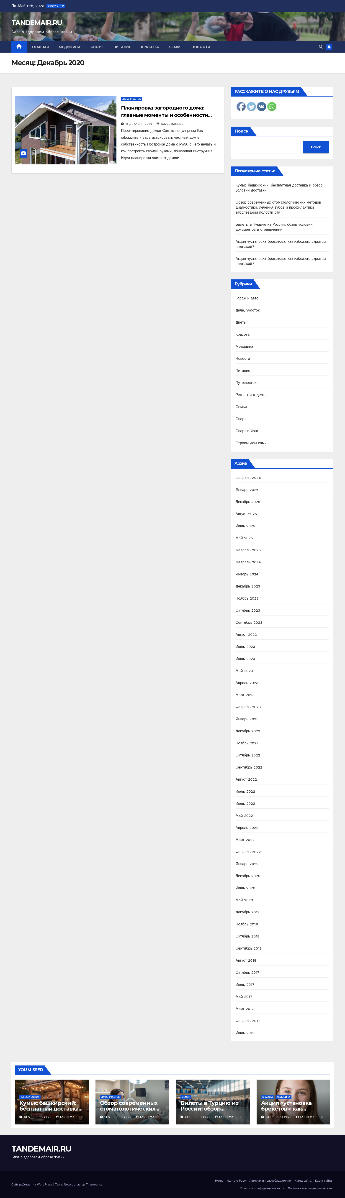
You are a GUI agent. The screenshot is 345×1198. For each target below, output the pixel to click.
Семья (175, 47)
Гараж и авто (247, 298)
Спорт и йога (247, 431)
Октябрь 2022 (248, 755)
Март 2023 (245, 695)
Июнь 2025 (245, 526)
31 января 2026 (198, 1117)
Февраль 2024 (248, 562)
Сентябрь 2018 (249, 948)
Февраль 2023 (248, 707)
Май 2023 (244, 671)
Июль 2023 (245, 646)
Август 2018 (246, 960)
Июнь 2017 (245, 984)
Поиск (241, 131)
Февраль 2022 (248, 852)
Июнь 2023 (245, 658)
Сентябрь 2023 (249, 622)
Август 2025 (246, 514)
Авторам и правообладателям (270, 1180)
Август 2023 (246, 634)
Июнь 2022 (245, 803)
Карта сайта (303, 1180)
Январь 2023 (247, 719)
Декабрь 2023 (248, 586)
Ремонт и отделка (251, 395)
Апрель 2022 (247, 827)
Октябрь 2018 (248, 936)
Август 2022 (246, 779)
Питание (122, 47)
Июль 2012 (245, 1033)
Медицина (69, 47)
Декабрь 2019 (248, 912)
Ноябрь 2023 (247, 598)
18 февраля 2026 (38, 1117)
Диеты (241, 322)
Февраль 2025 (248, 550)
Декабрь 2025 (248, 502)
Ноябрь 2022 (247, 743)
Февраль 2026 (248, 477)
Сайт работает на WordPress (32, 1184)
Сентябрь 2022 (249, 767)
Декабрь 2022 (248, 731)
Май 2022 (244, 815)
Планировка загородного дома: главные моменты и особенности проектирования (164, 115)
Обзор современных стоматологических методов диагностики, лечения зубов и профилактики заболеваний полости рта (278, 207)
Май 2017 (244, 996)
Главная (40, 47)
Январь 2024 (247, 574)
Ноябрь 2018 (247, 924)
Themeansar (95, 1184)
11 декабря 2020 (139, 123)
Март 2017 (245, 1008)
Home (219, 1180)
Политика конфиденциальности (262, 1188)
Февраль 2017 (248, 1021)
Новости (200, 47)
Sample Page (236, 1180)
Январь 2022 (247, 864)
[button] (321, 47)
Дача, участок (131, 99)
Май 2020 (244, 900)
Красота (150, 47)
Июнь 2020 (245, 888)
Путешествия (247, 383)
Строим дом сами (251, 443)
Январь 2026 (247, 490)
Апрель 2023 (247, 683)
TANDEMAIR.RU (36, 23)
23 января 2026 (279, 1117)
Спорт (96, 47)
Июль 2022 (245, 791)
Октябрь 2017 (247, 972)
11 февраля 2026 (118, 1117)
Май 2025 (244, 538)
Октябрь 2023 (248, 610)
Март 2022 (245, 840)
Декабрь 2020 (248, 876)
